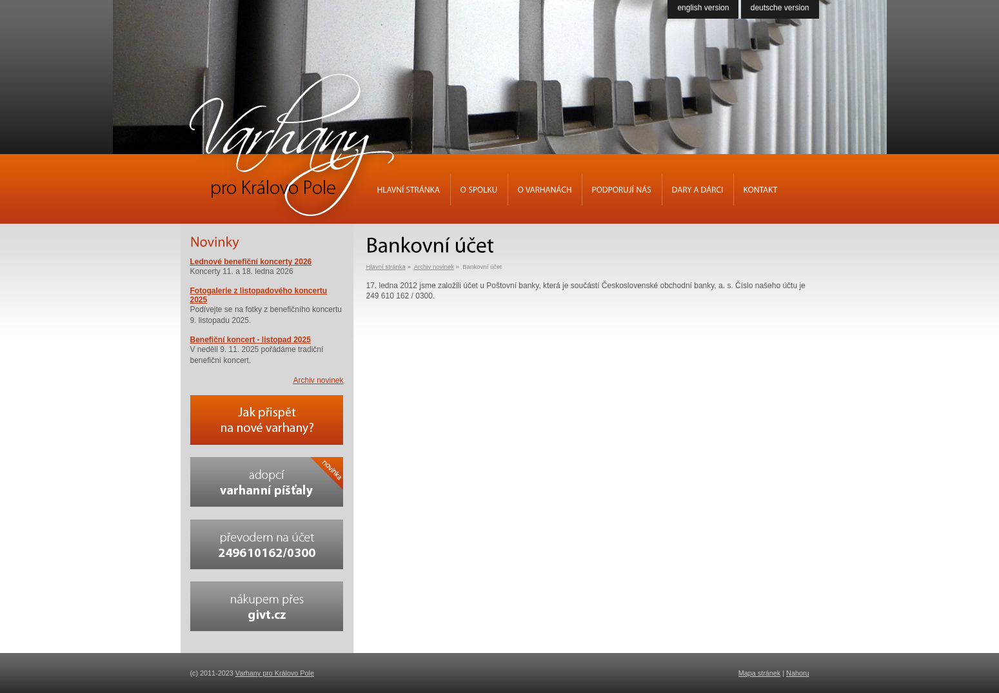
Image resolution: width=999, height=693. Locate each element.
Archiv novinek (434, 266)
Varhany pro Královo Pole (274, 673)
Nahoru (797, 673)
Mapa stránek (759, 673)
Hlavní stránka (386, 266)
